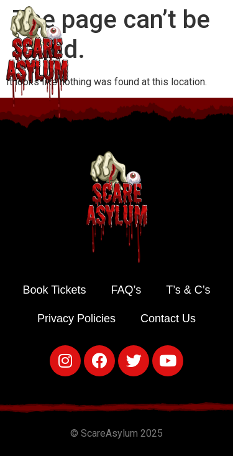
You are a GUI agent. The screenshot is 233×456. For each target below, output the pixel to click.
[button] (221, 59)
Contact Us (168, 318)
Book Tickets (54, 290)
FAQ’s (126, 290)
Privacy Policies (76, 318)
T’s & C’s (188, 290)
